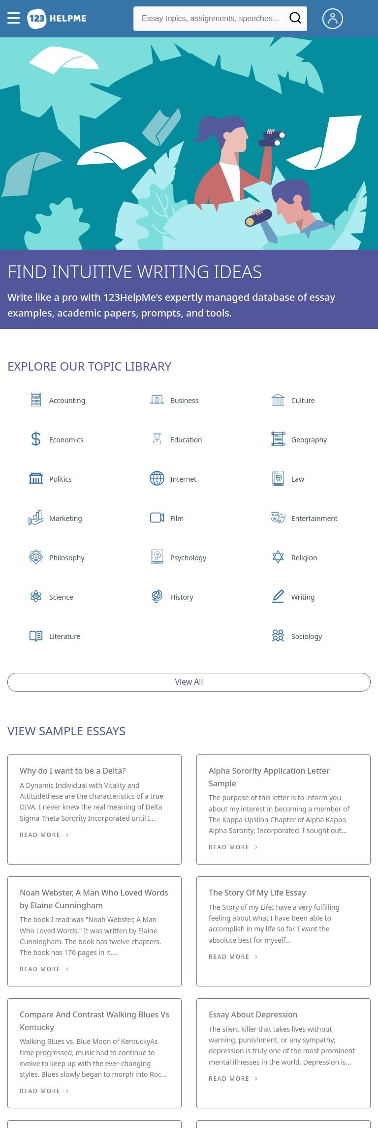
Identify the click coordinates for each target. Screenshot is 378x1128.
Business (184, 400)
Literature (64, 636)
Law (297, 479)
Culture (303, 400)
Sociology (306, 636)
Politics (60, 479)
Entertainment (314, 518)
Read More (40, 835)
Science (61, 597)
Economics (66, 439)
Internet (183, 479)
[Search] (295, 21)
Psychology (188, 557)
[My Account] (336, 17)
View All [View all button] (189, 681)
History (181, 597)
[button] (16, 18)
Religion (304, 557)
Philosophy (66, 557)
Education (186, 439)
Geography (309, 439)
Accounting (67, 400)
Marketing (65, 518)
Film (177, 518)
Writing (303, 597)
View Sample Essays (66, 731)
